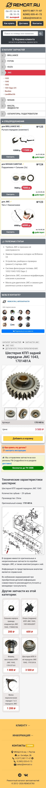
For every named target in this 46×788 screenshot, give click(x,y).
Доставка (23, 23)
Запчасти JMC (32, 342)
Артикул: (6, 422)
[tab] (23, 55)
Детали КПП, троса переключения (22, 349)
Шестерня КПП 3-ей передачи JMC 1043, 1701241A (29, 659)
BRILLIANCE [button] (12, 55)
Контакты (37, 23)
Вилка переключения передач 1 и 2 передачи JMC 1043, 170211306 (11, 701)
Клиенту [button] (23, 725)
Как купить (9, 23)
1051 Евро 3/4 (10, 88)
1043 (7, 82)
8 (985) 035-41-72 (24, 761)
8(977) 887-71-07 (32, 10)
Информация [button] (23, 735)
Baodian (8, 91)
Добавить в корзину (23, 438)
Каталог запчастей (12, 342)
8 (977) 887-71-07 (24, 758)
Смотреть (10, 157)
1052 (7, 85)
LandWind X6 (10, 94)
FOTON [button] (10, 61)
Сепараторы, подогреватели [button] (22, 114)
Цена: (5, 429)
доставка (6, 463)
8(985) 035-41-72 (32, 14)
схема (30, 746)
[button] (42, 386)
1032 (7, 78)
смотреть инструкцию (15, 450)
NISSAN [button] (10, 100)
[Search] (20, 33)
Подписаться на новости (23, 331)
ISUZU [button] (10, 67)
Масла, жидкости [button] (13, 107)
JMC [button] (9, 72)
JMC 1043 (10, 346)
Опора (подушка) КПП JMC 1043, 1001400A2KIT (29, 621)
